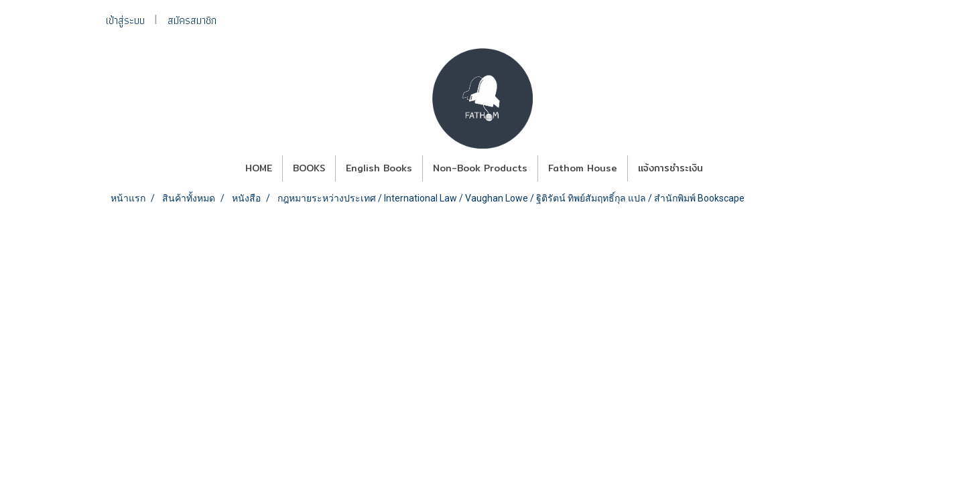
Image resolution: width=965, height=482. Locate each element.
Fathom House (582, 168)
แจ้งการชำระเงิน (670, 168)
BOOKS (309, 168)
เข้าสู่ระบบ (125, 20)
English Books (379, 168)
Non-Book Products (480, 168)
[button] (725, 168)
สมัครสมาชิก (192, 20)
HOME (258, 168)
